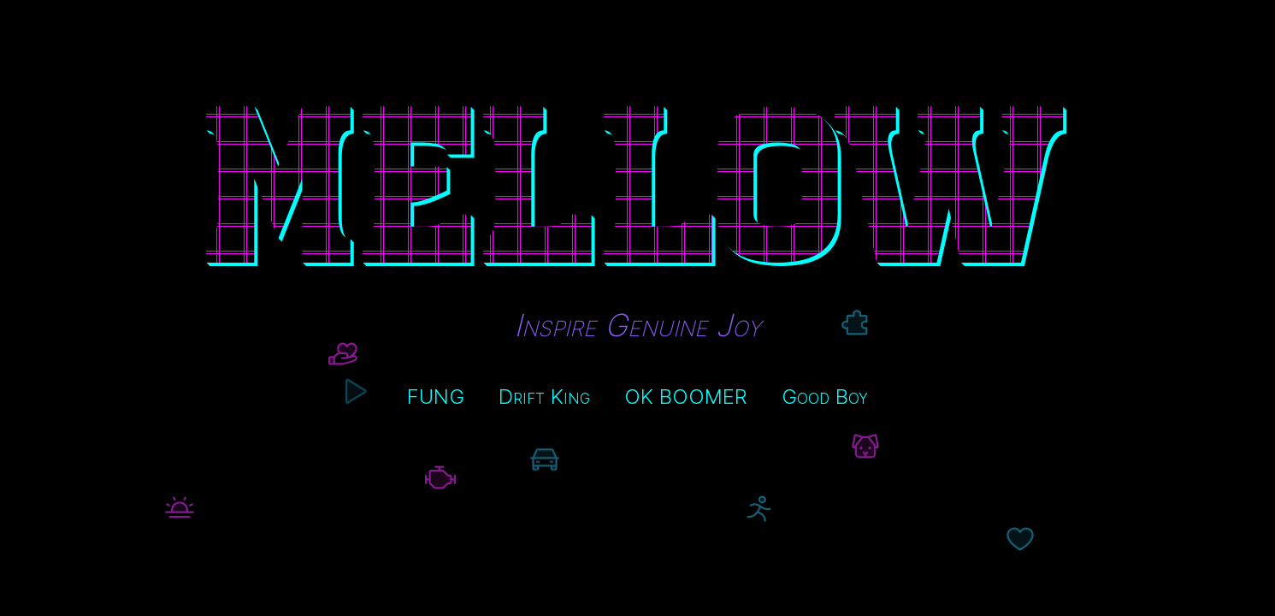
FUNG (435, 396)
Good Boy (825, 396)
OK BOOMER (685, 396)
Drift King (544, 396)
